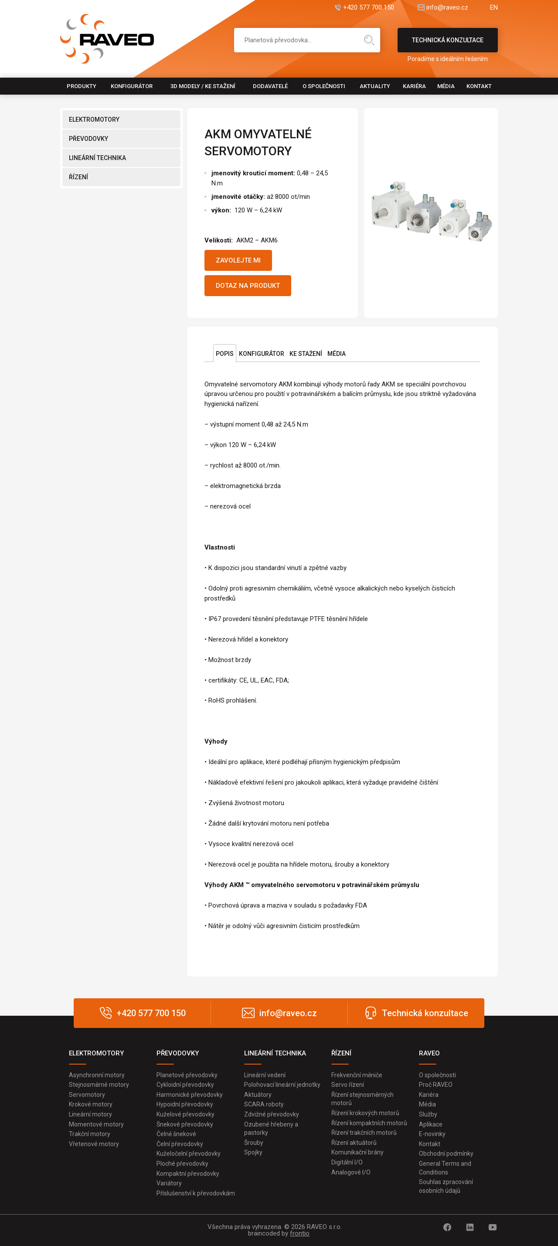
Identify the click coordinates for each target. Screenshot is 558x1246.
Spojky (253, 1152)
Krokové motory (90, 1104)
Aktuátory (258, 1094)
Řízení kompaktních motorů (369, 1123)
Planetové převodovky (187, 1075)
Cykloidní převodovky (185, 1084)
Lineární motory (90, 1114)
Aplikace (430, 1124)
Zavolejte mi (238, 260)
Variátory (169, 1183)
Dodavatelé (270, 86)
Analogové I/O (351, 1172)
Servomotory (87, 1094)
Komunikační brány (357, 1152)
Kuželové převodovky (185, 1114)
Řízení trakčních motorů (364, 1132)
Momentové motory (96, 1124)
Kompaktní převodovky (188, 1173)
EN (494, 7)
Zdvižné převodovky (271, 1114)
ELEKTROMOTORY (94, 119)
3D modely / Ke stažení (202, 86)
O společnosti (324, 86)
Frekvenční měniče (356, 1075)
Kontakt (479, 86)
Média (446, 86)
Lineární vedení (265, 1075)
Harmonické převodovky (190, 1094)
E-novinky (432, 1133)
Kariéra (414, 86)
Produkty (81, 86)
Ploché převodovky (182, 1163)
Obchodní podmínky (446, 1153)
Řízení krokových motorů (365, 1112)
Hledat (369, 40)
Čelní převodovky (180, 1143)
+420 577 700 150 (368, 7)
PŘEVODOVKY (88, 138)
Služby (428, 1114)
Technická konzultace (448, 44)
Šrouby (253, 1142)
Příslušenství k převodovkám (196, 1193)
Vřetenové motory (94, 1143)
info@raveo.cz (447, 7)
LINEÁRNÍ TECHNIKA (97, 157)
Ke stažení (305, 353)
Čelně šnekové (176, 1133)
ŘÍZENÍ (78, 177)
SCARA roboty (264, 1104)
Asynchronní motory (97, 1075)
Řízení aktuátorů (354, 1142)
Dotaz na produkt (248, 286)
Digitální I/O (347, 1162)
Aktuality (375, 86)
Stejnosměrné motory (99, 1084)
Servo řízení (347, 1084)
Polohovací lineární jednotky (282, 1084)
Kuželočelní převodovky (189, 1153)
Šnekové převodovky (185, 1124)
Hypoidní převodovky (185, 1104)
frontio (300, 1233)
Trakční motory (89, 1133)
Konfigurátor (132, 86)
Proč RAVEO (436, 1084)
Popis (225, 353)
